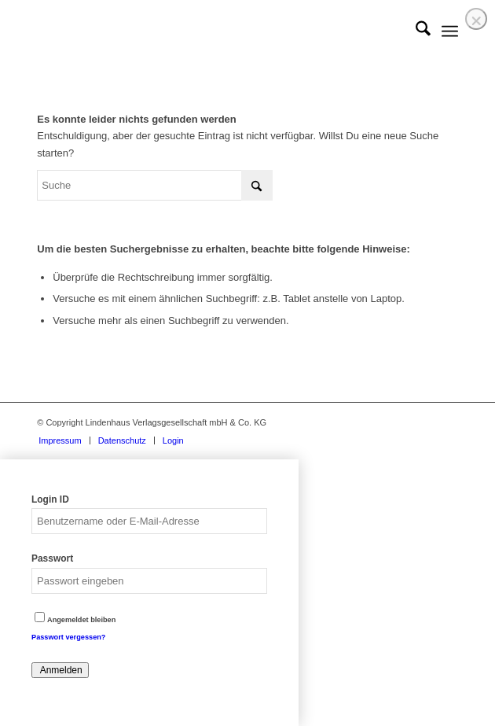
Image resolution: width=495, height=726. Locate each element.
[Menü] (450, 31)
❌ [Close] (476, 21)
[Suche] (415, 31)
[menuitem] (415, 31)
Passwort (52, 558)
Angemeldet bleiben (75, 620)
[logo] (205, 31)
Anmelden (60, 670)
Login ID (50, 499)
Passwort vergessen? (68, 637)
